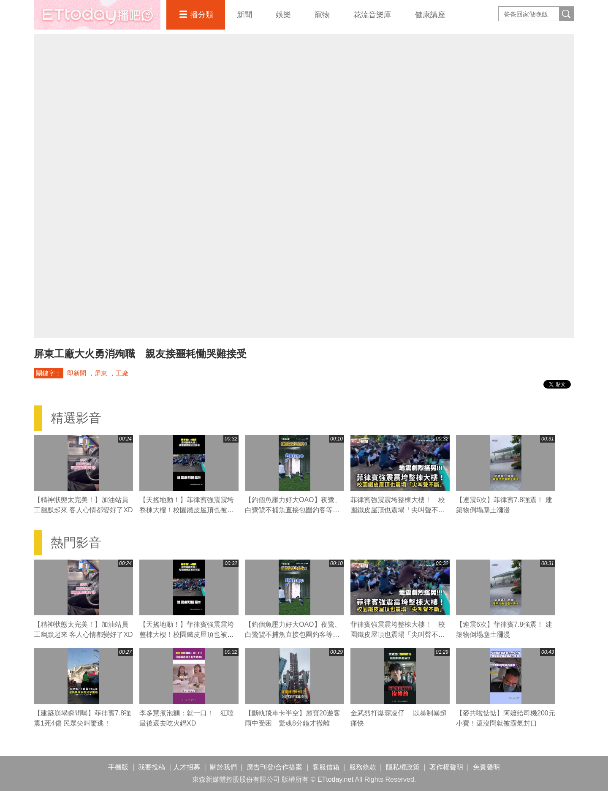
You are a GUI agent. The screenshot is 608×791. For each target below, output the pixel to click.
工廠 (122, 373)
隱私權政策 (403, 767)
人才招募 (186, 767)
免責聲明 (486, 767)
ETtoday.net (335, 779)
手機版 (118, 767)
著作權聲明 (446, 767)
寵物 (322, 15)
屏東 (101, 373)
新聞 (244, 15)
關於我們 (223, 767)
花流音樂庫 (372, 15)
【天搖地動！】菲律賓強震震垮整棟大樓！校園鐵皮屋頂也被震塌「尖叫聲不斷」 (186, 510)
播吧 (97, 15)
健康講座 (430, 15)
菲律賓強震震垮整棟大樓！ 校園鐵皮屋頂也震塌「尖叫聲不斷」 (397, 510)
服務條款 (362, 767)
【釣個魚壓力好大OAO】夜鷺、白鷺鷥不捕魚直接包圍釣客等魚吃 (293, 510)
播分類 (201, 15)
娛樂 (283, 15)
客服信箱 (325, 767)
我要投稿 (151, 767)
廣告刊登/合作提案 (274, 767)
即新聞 (76, 373)
